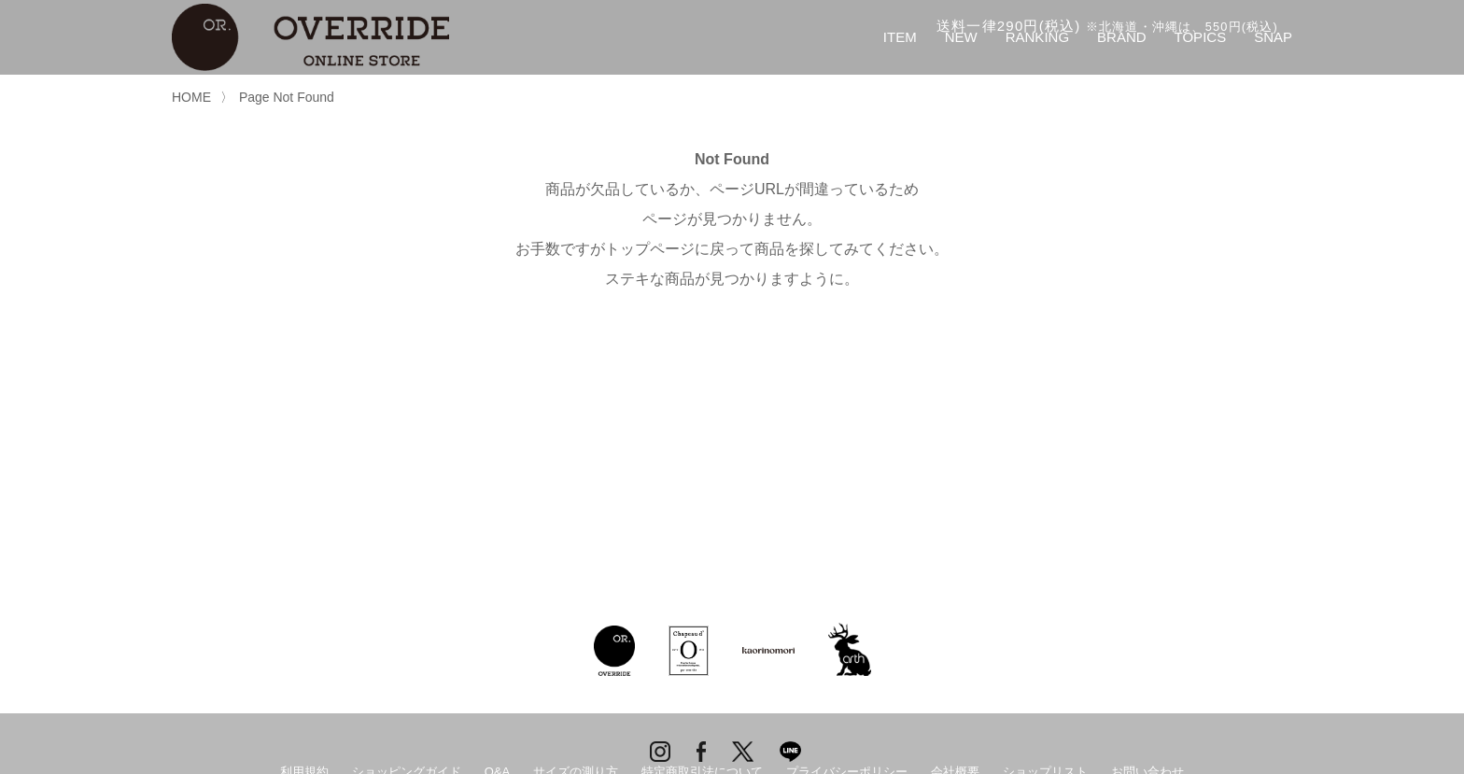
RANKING (1037, 37)
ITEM (900, 37)
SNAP (1273, 37)
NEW (961, 37)
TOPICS (1201, 37)
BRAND (1122, 37)
